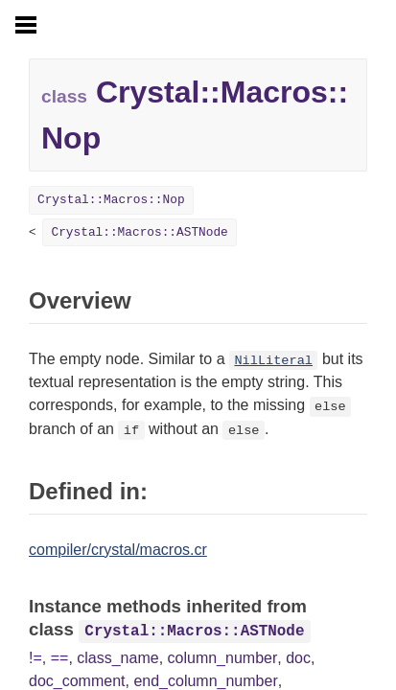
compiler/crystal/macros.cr (118, 549)
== (60, 658)
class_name (117, 658)
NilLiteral (273, 361)
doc (298, 658)
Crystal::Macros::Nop (111, 200)
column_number (223, 658)
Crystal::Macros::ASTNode (139, 232)
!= (35, 658)
